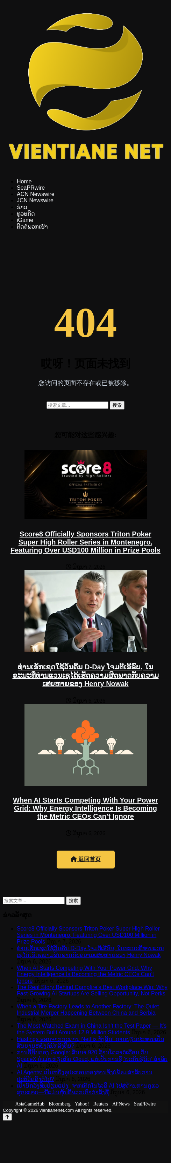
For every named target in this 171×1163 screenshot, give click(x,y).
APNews (121, 1104)
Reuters (100, 1104)
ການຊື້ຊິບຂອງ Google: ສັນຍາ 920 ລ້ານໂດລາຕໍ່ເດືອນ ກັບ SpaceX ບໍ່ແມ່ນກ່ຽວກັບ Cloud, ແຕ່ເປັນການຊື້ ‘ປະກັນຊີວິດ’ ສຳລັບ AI (92, 1059)
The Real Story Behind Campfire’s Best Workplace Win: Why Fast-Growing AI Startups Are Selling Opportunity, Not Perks (92, 990)
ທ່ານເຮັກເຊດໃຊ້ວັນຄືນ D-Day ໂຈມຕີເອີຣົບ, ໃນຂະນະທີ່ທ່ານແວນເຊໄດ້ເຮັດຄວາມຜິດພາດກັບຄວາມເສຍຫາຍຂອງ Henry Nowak (86, 675)
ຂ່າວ (22, 207)
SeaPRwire (31, 188)
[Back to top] (7, 1117)
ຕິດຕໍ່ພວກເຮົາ (32, 227)
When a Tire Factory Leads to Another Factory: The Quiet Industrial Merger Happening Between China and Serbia (88, 1009)
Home (24, 181)
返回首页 (86, 859)
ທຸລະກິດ (26, 214)
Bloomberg (60, 1104)
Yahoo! (82, 1104)
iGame (25, 220)
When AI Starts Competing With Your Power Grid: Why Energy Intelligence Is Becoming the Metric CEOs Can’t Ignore (85, 808)
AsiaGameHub (29, 1104)
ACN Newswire (36, 194)
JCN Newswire (35, 200)
